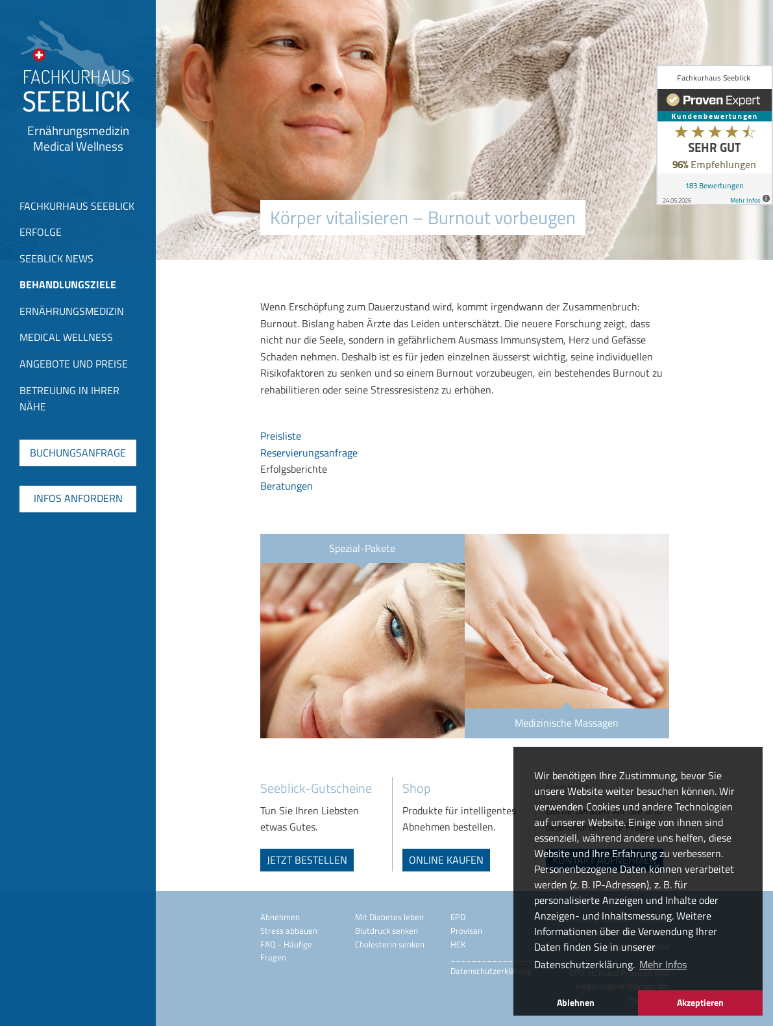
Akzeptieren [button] (700, 1002)
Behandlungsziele (67, 284)
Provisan (466, 930)
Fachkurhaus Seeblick (76, 206)
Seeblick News (56, 258)
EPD (457, 916)
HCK (457, 944)
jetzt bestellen (307, 860)
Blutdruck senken (386, 930)
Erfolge (40, 232)
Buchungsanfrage (78, 452)
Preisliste (280, 436)
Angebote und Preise (73, 363)
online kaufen (446, 860)
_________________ (494, 957)
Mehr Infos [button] (663, 964)
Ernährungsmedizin (71, 311)
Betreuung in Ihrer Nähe (69, 398)
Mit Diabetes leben (389, 916)
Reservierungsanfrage (309, 452)
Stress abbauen (288, 930)
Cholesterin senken (389, 944)
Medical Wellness (66, 337)
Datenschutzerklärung (491, 970)
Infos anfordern (78, 498)
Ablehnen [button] (576, 1002)
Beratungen (286, 486)
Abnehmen (280, 916)
